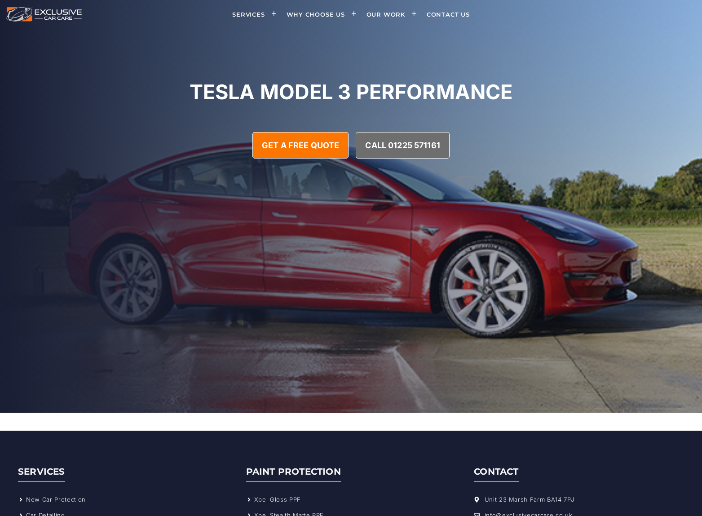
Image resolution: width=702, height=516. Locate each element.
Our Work (394, 14)
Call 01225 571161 (402, 145)
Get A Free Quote (300, 145)
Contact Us (448, 14)
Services (257, 14)
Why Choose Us (324, 14)
